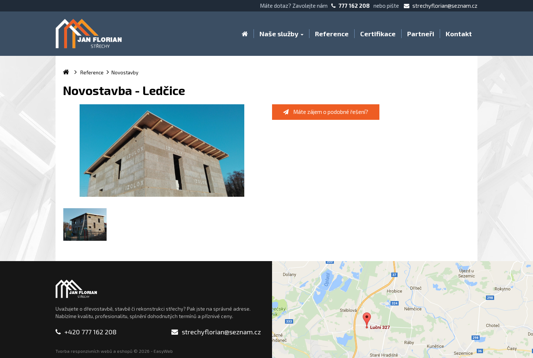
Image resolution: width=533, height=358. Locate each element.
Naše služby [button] (281, 34)
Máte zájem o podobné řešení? (325, 111)
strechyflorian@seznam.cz (440, 5)
